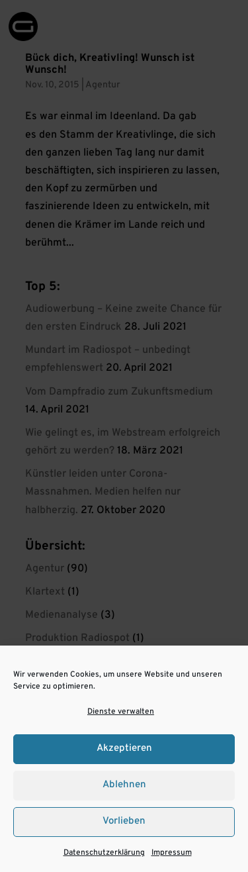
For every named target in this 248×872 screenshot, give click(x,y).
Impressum (171, 853)
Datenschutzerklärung (104, 853)
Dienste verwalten (120, 711)
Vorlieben (124, 821)
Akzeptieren (124, 748)
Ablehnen (124, 785)
